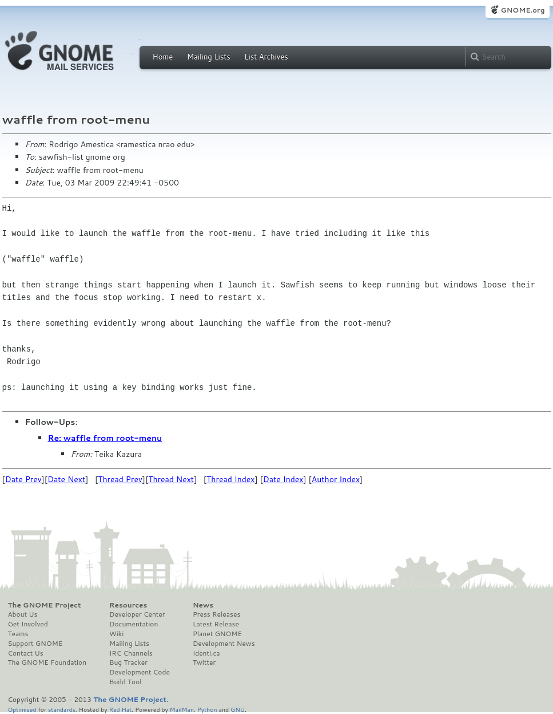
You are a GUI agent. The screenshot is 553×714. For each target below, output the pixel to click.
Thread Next (171, 479)
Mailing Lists (208, 57)
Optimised (22, 709)
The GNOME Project (44, 605)
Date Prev (23, 479)
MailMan (182, 709)
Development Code (139, 672)
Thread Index (230, 479)
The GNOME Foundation (47, 662)
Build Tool (125, 682)
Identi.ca (206, 653)
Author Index (336, 479)
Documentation (133, 624)
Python (207, 709)
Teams (18, 633)
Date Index (283, 479)
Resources (128, 605)
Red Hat (120, 709)
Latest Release (216, 624)
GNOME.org (522, 10)
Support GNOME (35, 643)
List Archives (266, 57)
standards (61, 709)
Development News (224, 643)
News (203, 605)
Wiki (116, 633)
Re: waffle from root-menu (105, 438)
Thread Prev (120, 479)
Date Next (66, 479)
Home (163, 57)
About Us (23, 614)
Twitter (204, 662)
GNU (237, 709)
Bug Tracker (128, 662)
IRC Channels (131, 653)
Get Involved (28, 624)
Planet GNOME (217, 633)
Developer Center (137, 614)
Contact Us (25, 653)
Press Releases (216, 614)
